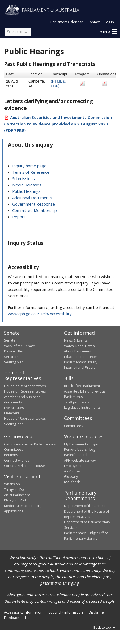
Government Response (33, 204)
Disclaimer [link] (97, 612)
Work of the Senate (19, 345)
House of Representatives (25, 386)
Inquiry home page (29, 165)
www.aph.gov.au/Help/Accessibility (40, 313)
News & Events (76, 340)
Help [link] (29, 617)
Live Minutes (14, 407)
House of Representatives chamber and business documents (25, 397)
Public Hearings (26, 191)
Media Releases (26, 185)
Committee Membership (34, 210)
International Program (81, 367)
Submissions (23, 178)
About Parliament (77, 351)
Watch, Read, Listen (79, 345)
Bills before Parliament (82, 385)
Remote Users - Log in (81, 449)
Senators (11, 356)
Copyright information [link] (65, 612)
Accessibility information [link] (23, 612)
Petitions (11, 454)
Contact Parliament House (24, 465)
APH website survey (80, 460)
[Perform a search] (8, 31)
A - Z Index (72, 471)
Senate (9, 340)
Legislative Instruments (82, 407)
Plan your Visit (15, 500)
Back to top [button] (104, 627)
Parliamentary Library (80, 362)
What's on (12, 484)
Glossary (71, 476)
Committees (73, 425)
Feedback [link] (11, 617)
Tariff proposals (76, 402)
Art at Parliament (17, 494)
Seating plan (14, 362)
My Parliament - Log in (81, 444)
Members (11, 413)
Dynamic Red (14, 351)
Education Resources (81, 356)
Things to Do (14, 489)
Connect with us (16, 460)
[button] (108, 31)
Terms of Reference (30, 172)
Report (18, 216)
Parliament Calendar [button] (66, 21)
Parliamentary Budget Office (86, 532)
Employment (74, 465)
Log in (109, 21)
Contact (94, 21)
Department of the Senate (85, 505)
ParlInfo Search (76, 454)
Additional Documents (32, 197)
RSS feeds (72, 481)
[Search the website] (18, 32)
